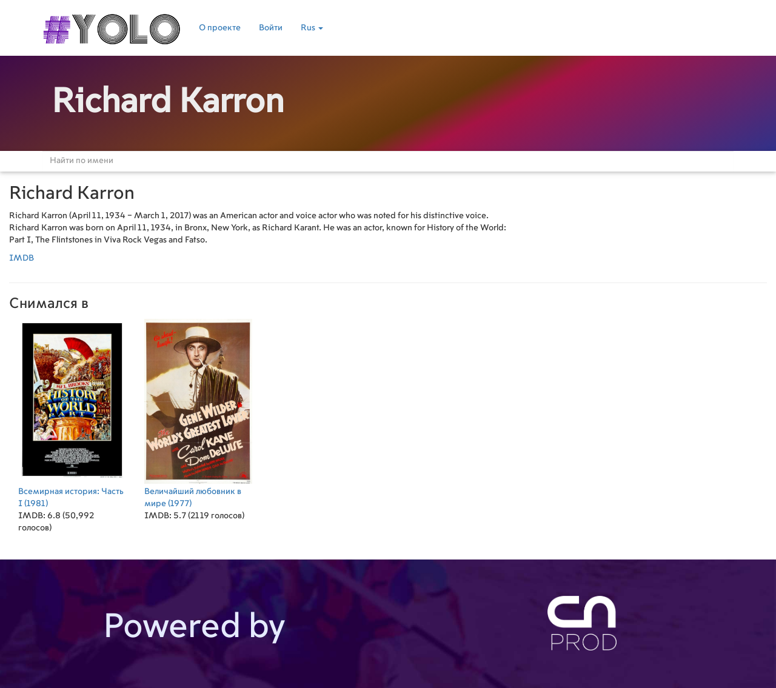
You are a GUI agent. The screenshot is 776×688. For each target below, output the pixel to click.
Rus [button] (312, 28)
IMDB (21, 258)
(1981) (72, 412)
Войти (271, 28)
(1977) (198, 412)
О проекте (220, 28)
